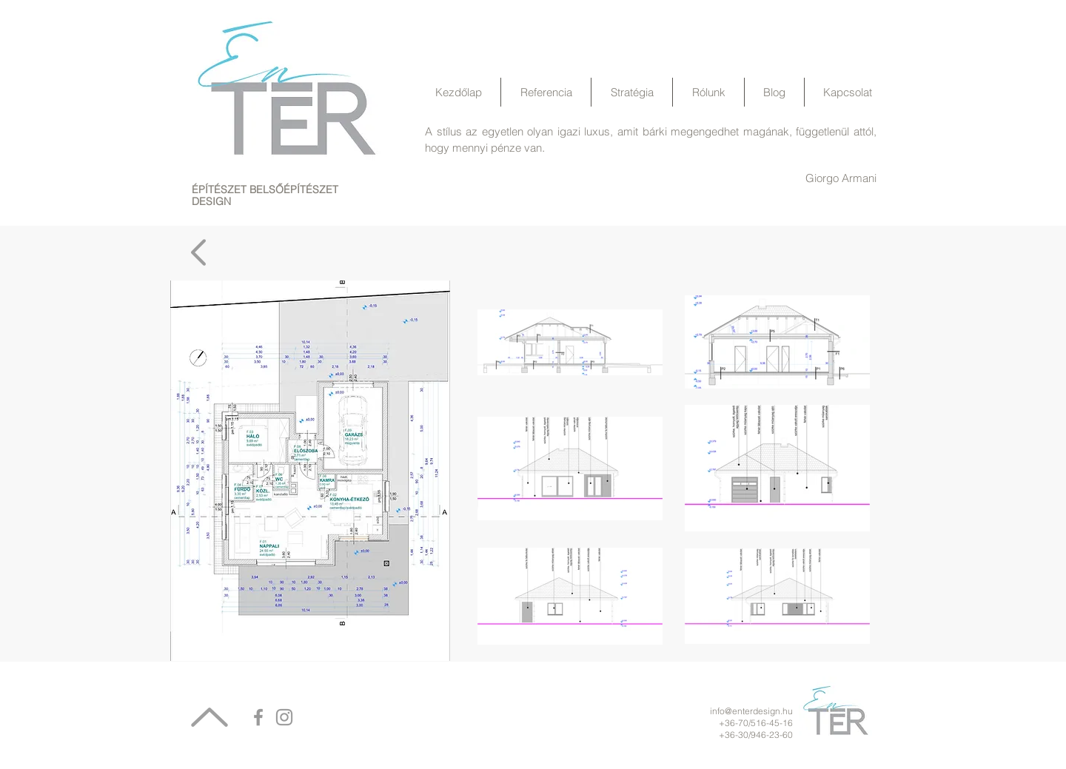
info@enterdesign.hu (751, 710)
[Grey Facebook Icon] (258, 717)
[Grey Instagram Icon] (284, 717)
